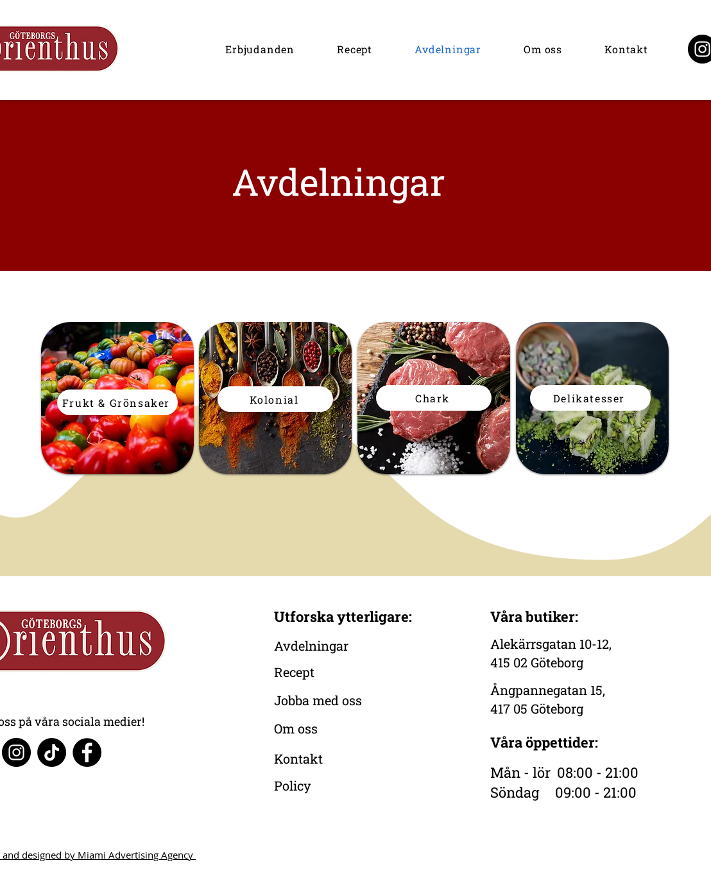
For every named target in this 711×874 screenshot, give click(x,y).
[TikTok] (51, 752)
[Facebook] (87, 752)
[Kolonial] (275, 399)
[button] (260, 49)
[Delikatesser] (590, 398)
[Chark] (434, 398)
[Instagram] (16, 752)
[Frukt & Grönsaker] (117, 402)
